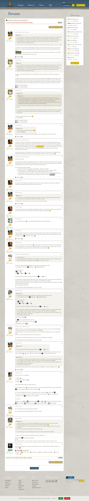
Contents (7, 485)
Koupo (17, 35)
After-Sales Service (36, 487)
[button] (64, 3)
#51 (62, 230)
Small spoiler (40, 146)
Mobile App (21, 489)
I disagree (67, 498)
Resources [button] (31, 5)
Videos (20, 482)
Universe (7, 482)
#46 (62, 156)
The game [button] (21, 5)
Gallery (6, 487)
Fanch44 (10, 377)
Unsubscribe (68, 482)
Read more (54, 498)
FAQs (20, 480)
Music (20, 484)
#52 (62, 242)
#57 (62, 372)
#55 (62, 326)
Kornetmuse (10, 422)
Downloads (21, 485)
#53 (62, 254)
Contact (34, 485)
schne (10, 223)
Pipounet (10, 64)
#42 (62, 60)
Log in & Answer (34, 468)
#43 (62, 90)
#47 (62, 180)
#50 (62, 218)
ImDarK (10, 295)
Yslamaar (10, 36)
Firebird (10, 448)
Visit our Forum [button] (75, 63)
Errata (20, 487)
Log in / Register (80, 5)
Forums (41, 5)
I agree (60, 498)
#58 (62, 406)
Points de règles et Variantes (26, 22)
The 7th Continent (15, 22)
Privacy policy (35, 484)
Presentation (8, 480)
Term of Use (35, 482)
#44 (62, 125)
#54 (62, 290)
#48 (62, 192)
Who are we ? (35, 480)
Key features (8, 484)
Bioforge (10, 258)
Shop (50, 5)
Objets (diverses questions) (17, 20)
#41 (62, 32)
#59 (62, 418)
